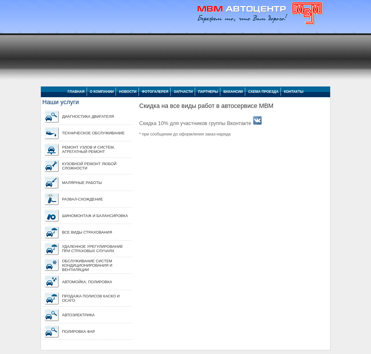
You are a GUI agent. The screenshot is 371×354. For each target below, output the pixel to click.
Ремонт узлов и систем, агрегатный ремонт (88, 149)
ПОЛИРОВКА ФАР (78, 331)
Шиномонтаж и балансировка (95, 216)
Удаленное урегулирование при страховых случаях (92, 248)
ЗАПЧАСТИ (183, 92)
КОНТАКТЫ (293, 92)
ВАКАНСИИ (233, 92)
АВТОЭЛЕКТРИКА (78, 315)
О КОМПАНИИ (102, 92)
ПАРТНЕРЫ (208, 92)
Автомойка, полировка (87, 282)
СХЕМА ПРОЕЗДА (263, 92)
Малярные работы (82, 182)
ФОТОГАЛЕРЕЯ (155, 92)
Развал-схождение (82, 199)
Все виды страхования (87, 232)
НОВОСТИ (128, 92)
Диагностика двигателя (88, 116)
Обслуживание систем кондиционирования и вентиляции (87, 265)
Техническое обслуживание (93, 133)
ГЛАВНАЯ (76, 92)
